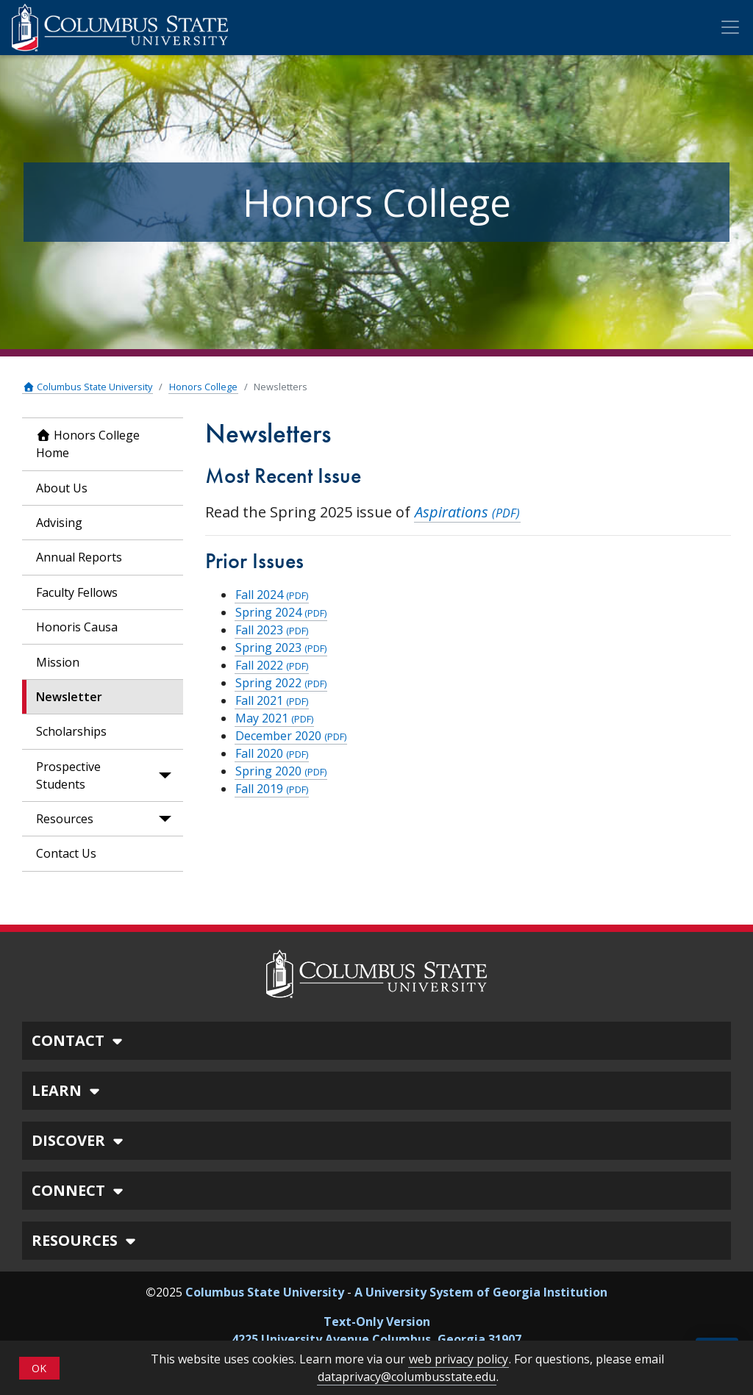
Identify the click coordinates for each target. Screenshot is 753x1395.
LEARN (68, 1090)
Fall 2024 (271, 595)
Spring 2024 (280, 612)
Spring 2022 (280, 683)
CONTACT (79, 1040)
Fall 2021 (271, 700)
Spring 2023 (280, 647)
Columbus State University (87, 386)
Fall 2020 (271, 753)
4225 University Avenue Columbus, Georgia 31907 (376, 1339)
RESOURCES (86, 1240)
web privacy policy (458, 1359)
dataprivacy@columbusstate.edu (407, 1377)
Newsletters (280, 386)
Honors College (203, 386)
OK (39, 1368)
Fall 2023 (271, 630)
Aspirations (467, 512)
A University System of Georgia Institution (480, 1292)
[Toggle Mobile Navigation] (730, 27)
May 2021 (274, 718)
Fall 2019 (271, 789)
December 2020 (290, 736)
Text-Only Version (377, 1321)
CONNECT (79, 1190)
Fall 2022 (271, 665)
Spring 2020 (280, 771)
